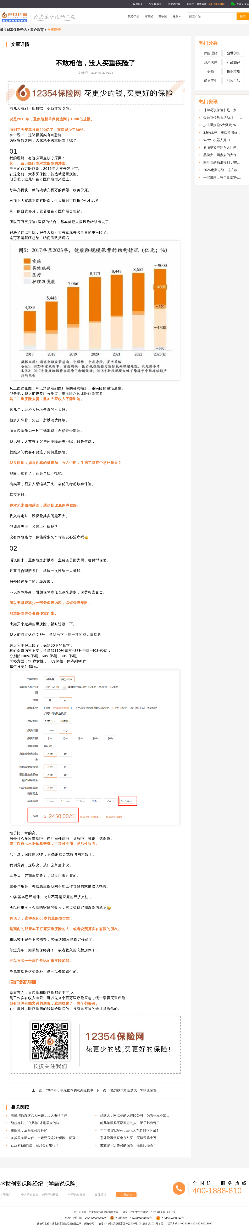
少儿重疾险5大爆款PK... (221, 125)
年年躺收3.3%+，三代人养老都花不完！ (129, 1130)
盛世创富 (233, 53)
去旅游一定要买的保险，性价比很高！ (128, 1145)
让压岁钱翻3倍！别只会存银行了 (35, 1145)
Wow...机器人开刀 (216, 140)
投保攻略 (233, 71)
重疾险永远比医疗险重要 (82, 394)
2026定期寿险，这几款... (221, 170)
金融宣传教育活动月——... (223, 117)
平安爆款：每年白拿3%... (222, 177)
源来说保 (210, 62)
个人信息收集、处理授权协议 (40, 1194)
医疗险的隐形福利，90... (221, 162)
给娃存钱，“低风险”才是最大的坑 (35, 1123)
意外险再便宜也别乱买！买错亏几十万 (128, 1138)
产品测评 (233, 62)
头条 (210, 71)
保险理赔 (210, 53)
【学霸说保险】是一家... (221, 110)
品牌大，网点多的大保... (221, 155)
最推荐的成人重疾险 (84, 635)
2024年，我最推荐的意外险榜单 (70, 1090)
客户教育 (37, 30)
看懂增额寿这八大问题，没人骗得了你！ (41, 1115)
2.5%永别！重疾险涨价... (221, 132)
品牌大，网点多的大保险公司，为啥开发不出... (134, 1115)
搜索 (243, 16)
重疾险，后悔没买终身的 (29, 1130)
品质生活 (233, 80)
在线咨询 (127, 1194)
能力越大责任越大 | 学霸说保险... (134, 1090)
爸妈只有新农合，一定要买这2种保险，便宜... (44, 1138)
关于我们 (6, 1194)
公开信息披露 (76, 1194)
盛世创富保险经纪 (13, 30)
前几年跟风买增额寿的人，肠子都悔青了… (131, 1123)
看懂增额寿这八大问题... (221, 147)
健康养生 (210, 80)
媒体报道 (100, 1194)
